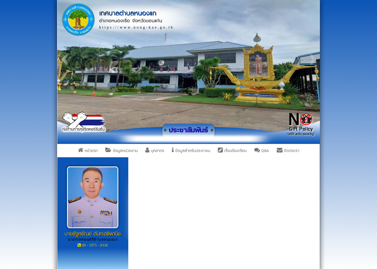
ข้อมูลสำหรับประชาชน (191, 150)
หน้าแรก (88, 150)
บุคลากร (154, 150)
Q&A (261, 150)
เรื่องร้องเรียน (232, 150)
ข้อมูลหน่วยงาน (121, 150)
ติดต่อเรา (288, 150)
